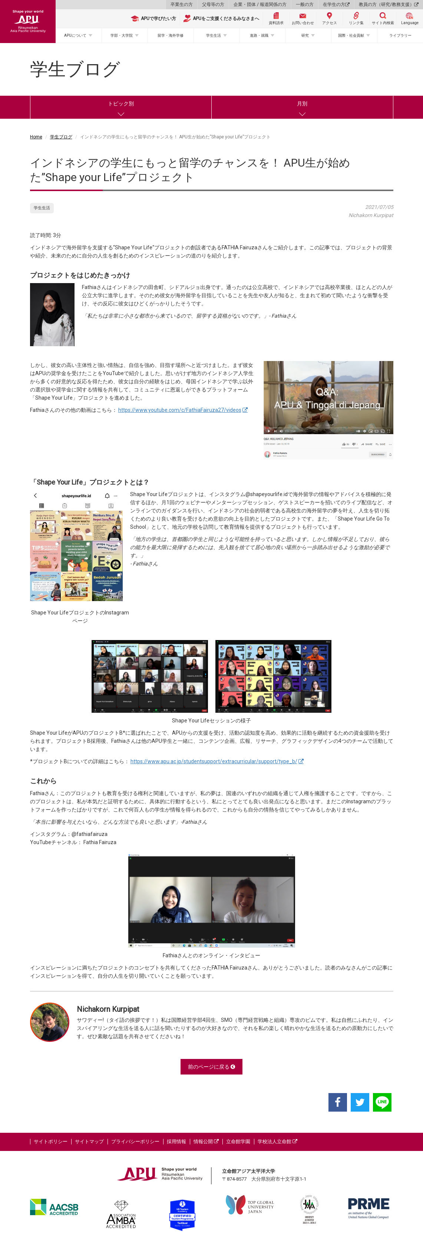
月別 (302, 103)
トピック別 (121, 103)
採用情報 (176, 1141)
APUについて (75, 35)
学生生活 (213, 35)
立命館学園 (238, 1141)
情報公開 (206, 1141)
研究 (305, 35)
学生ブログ (61, 137)
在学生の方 (336, 4)
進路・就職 (259, 35)
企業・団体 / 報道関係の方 (260, 4)
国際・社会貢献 (351, 35)
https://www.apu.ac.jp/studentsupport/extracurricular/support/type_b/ (213, 761)
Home (36, 137)
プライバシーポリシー (135, 1141)
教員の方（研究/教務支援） (389, 4)
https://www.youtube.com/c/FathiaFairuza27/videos (179, 410)
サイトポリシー (50, 1141)
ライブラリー (400, 35)
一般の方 (305, 4)
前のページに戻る (211, 1067)
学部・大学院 (121, 35)
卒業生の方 (182, 4)
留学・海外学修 (171, 35)
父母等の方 (213, 4)
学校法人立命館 (277, 1141)
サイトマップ (89, 1141)
